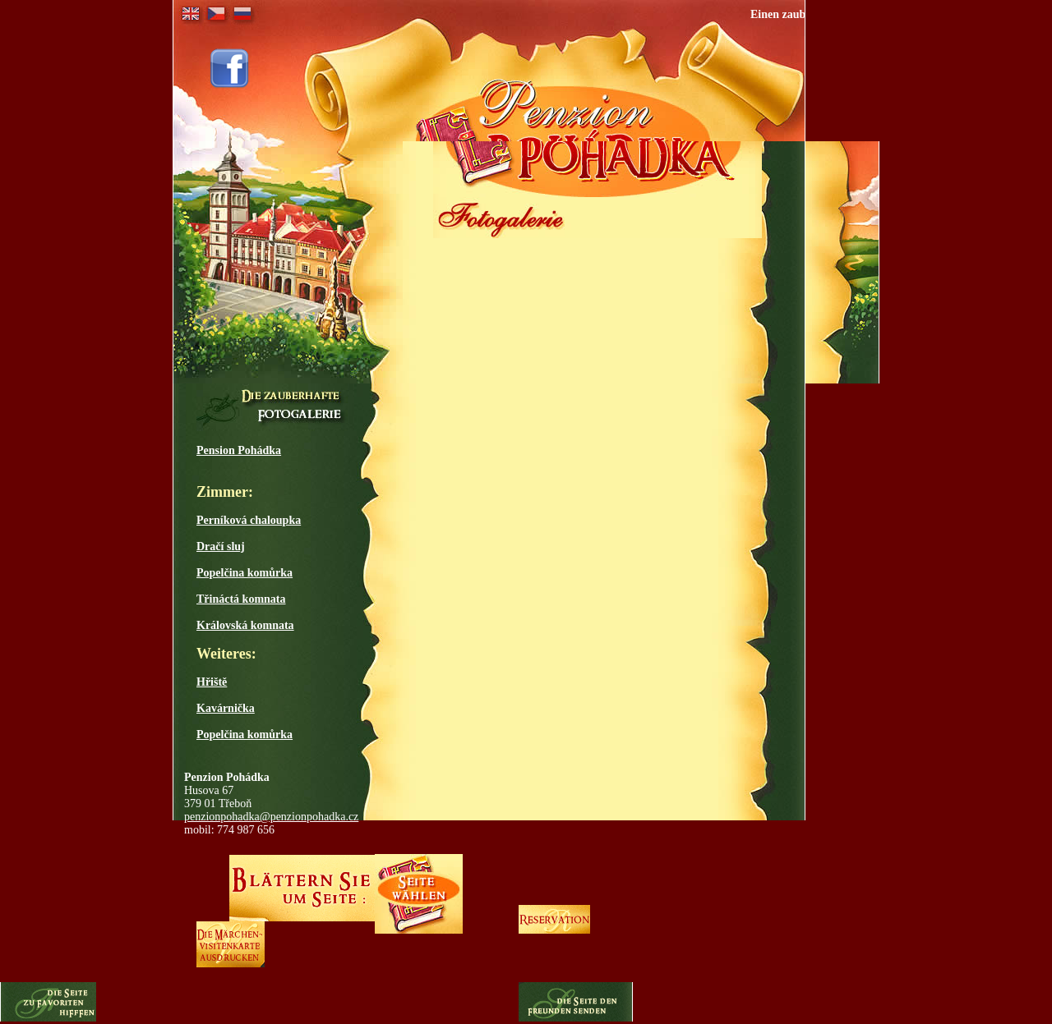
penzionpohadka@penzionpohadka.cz (271, 816)
